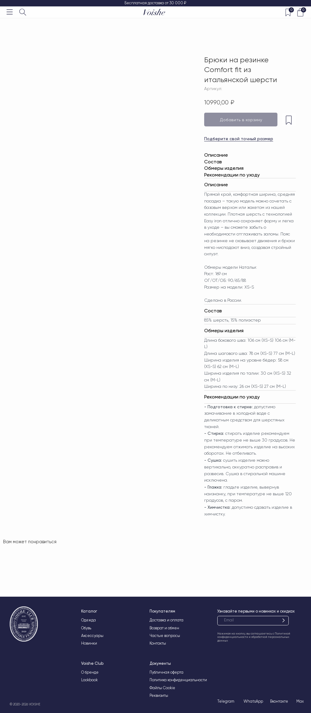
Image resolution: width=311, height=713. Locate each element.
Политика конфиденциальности (178, 680)
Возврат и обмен (164, 628)
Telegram (225, 701)
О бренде (90, 672)
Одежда (88, 620)
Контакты (158, 643)
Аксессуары (92, 635)
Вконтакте (279, 701)
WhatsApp (253, 701)
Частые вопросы (165, 635)
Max (300, 701)
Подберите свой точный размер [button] (238, 138)
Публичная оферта (166, 672)
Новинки (89, 643)
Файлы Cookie (162, 688)
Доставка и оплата (166, 620)
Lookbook (89, 680)
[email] (253, 621)
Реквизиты (159, 695)
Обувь (86, 628)
